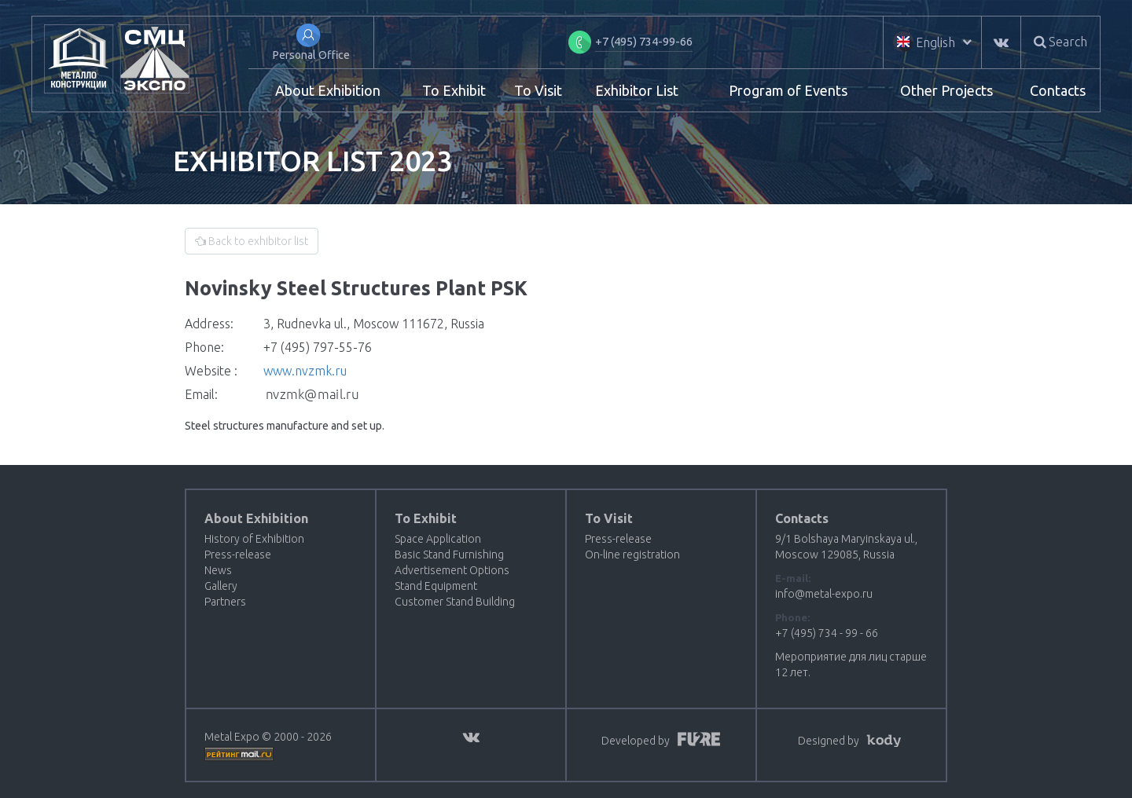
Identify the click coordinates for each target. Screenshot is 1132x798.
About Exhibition (327, 90)
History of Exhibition (254, 539)
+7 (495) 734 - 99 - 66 (826, 633)
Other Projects (946, 90)
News (218, 570)
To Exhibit (454, 90)
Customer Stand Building (455, 601)
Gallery (220, 586)
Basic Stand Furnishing (449, 554)
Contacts (1058, 90)
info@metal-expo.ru (824, 594)
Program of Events (788, 90)
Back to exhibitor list (251, 241)
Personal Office (311, 55)
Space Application (438, 539)
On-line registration (632, 554)
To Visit (538, 90)
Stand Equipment (436, 586)
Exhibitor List (636, 90)
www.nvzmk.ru (305, 371)
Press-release (237, 554)
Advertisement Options (452, 570)
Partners (225, 601)
